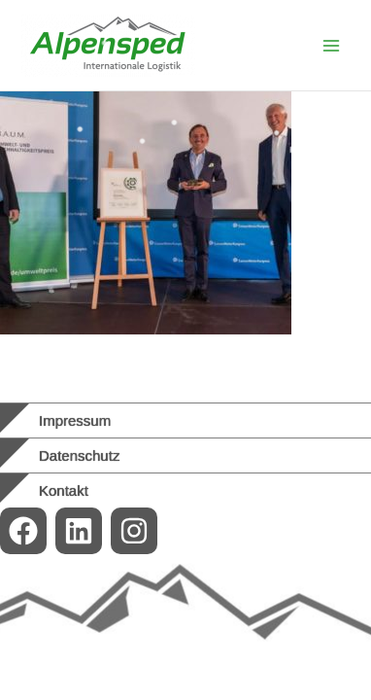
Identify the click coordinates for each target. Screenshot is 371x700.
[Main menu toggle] (331, 45)
